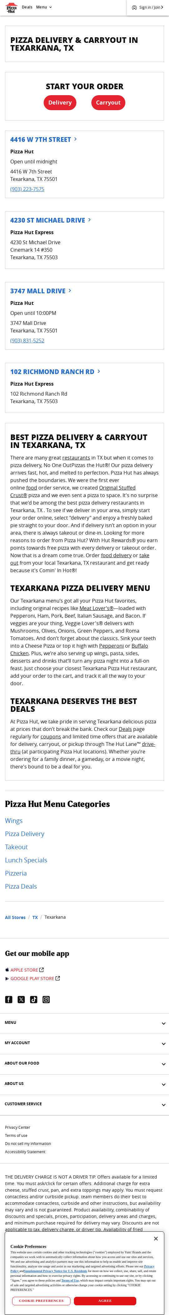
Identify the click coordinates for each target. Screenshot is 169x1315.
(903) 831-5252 (27, 340)
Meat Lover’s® (96, 608)
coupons (51, 736)
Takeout (16, 847)
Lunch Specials (26, 860)
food (31, 487)
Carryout (108, 102)
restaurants (76, 457)
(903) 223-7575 (27, 189)
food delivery (116, 555)
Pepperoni (111, 645)
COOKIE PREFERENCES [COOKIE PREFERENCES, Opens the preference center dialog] (41, 1300)
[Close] (156, 1239)
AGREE (105, 1300)
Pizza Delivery (24, 834)
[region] (84, 1273)
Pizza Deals (21, 886)
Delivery (60, 102)
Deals (27, 7)
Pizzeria (16, 873)
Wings (14, 820)
